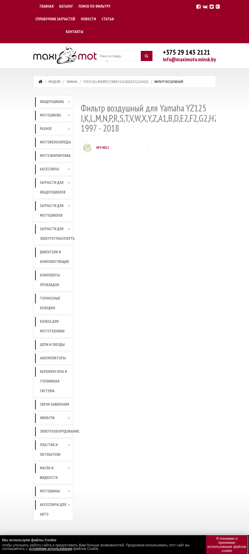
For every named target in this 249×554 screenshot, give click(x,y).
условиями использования (50, 549)
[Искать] (146, 56)
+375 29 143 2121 (186, 52)
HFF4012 (102, 147)
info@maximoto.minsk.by (189, 59)
